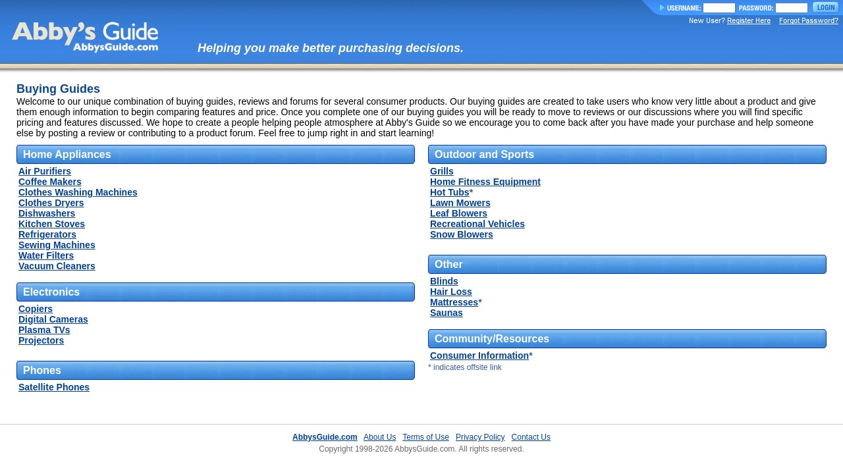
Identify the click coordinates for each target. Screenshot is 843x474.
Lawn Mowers (460, 203)
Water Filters (46, 255)
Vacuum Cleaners (56, 266)
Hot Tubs (450, 192)
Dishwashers (46, 213)
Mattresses (454, 302)
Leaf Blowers (458, 213)
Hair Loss (451, 291)
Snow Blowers (461, 234)
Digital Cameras (53, 319)
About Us (380, 437)
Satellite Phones (54, 387)
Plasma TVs (44, 330)
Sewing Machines (56, 245)
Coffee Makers (50, 181)
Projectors (41, 340)
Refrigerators (47, 234)
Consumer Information (479, 355)
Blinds (444, 281)
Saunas (446, 312)
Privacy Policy (480, 437)
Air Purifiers (44, 171)
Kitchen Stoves (51, 224)
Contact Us (531, 437)
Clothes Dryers (51, 203)
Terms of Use (425, 437)
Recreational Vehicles (477, 224)
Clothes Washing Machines (78, 192)
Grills (442, 171)
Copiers (35, 308)
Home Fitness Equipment (485, 181)
